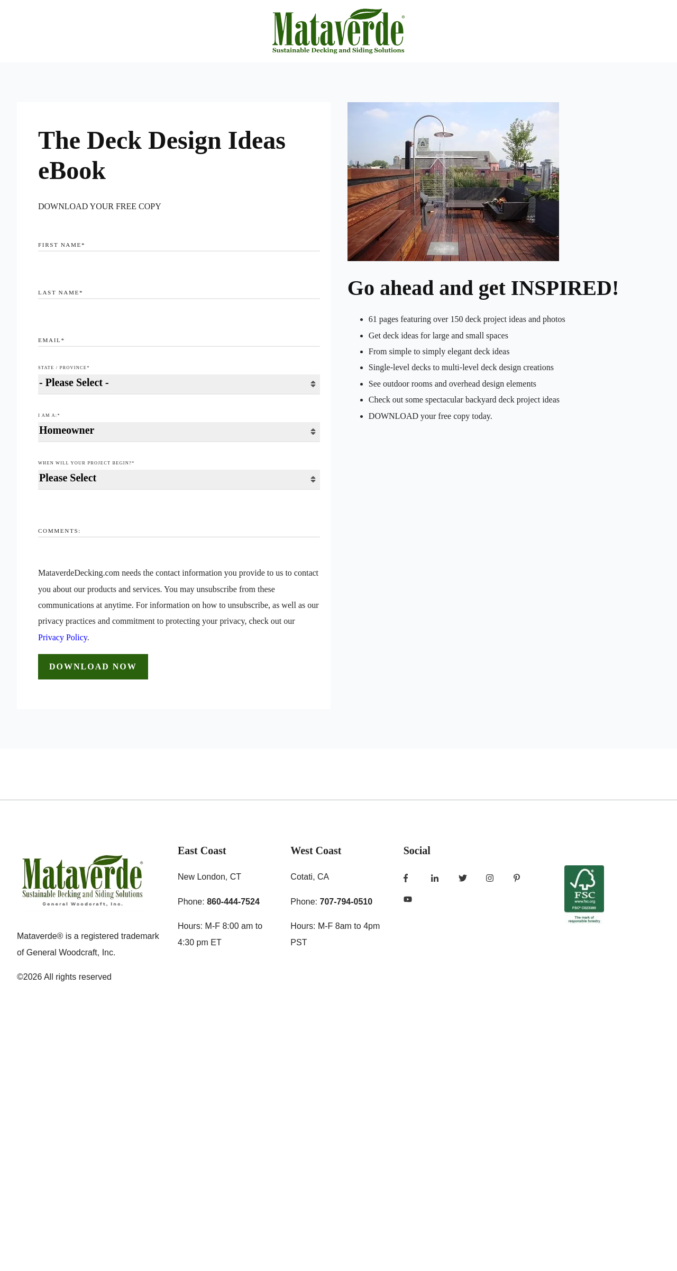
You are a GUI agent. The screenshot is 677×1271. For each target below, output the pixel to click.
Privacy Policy (62, 637)
